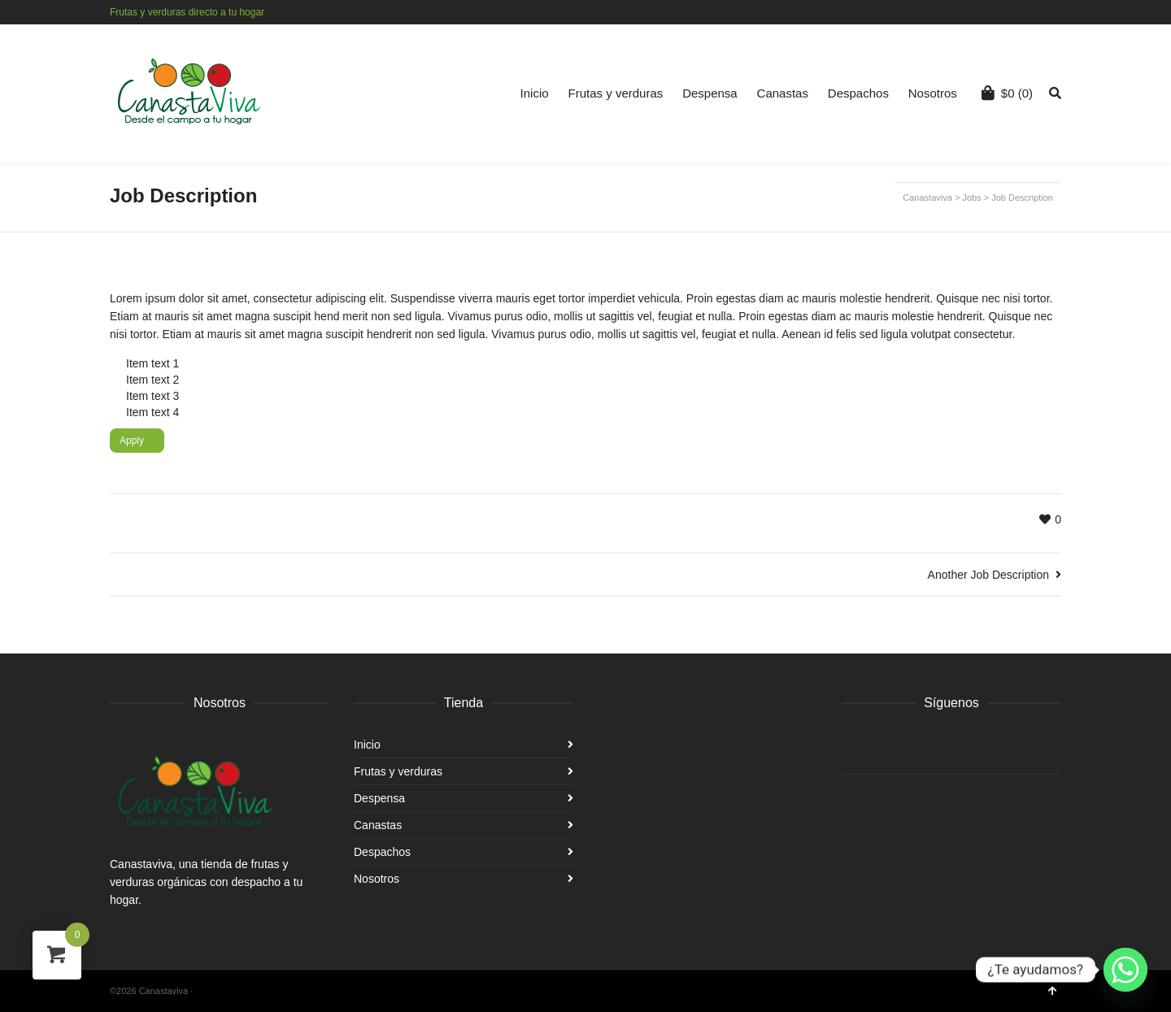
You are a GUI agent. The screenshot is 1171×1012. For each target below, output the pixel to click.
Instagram (1059, 12)
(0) (1007, 92)
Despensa (710, 93)
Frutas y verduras (616, 93)
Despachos (858, 93)
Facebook (1036, 12)
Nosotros (932, 93)
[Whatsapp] (1125, 970)
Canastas (782, 93)
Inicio (534, 93)
